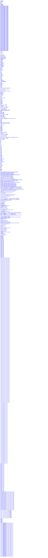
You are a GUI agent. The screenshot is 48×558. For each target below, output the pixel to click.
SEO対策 (1, 133)
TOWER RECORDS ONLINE (5, 217)
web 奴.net (2, 66)
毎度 (1, 111)
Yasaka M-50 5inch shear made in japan (6, 175)
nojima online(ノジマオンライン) (5, 200)
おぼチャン (2, 161)
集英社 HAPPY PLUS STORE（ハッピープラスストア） (10, 222)
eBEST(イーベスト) (3, 207)
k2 (0, 71)
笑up (1, 82)
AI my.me (2, 63)
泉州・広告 (2, 112)
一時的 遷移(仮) (3, 81)
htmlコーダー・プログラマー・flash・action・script (9, 137)
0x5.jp (1, 85)
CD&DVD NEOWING (4, 220)
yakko (1, 74)
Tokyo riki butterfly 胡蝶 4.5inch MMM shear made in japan (9, 174)
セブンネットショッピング (5, 196)
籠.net (1, 67)
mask (1, 79)
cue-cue (1, 165)
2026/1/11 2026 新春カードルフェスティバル (8, 118)
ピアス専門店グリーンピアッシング (6, 209)
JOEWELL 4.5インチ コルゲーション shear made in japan (9, 182)
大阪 (1, 98)
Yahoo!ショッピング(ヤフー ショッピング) (7, 191)
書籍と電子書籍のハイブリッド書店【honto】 (8, 213)
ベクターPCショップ (4, 210)
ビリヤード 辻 (2, 117)
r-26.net (1, 60)
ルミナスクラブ (3, 226)
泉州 (1, 99)
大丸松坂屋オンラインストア (5, 211)
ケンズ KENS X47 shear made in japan (6, 176)
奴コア (1, 69)
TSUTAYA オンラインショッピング (6, 192)
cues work (2, 80)
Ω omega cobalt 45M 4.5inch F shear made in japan (8, 185)
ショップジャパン (3, 234)
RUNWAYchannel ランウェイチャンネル (7, 491)
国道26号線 (2, 113)
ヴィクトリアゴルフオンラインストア (7, 195)
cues (1, 164)
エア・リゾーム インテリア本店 (6, 510)
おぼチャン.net (2, 56)
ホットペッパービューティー (5, 215)
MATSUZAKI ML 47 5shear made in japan (7, 173)
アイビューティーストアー (5, 257)
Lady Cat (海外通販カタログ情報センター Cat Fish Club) (9, 199)
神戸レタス (2, 468)
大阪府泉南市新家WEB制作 (5, 110)
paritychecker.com (3, 57)
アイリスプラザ (3, 193)
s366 (1, 73)
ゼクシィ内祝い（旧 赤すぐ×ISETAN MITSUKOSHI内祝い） (11, 212)
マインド (2, 53)
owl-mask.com (2, 55)
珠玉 (1, 70)
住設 (1, 51)
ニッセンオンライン (3, 197)
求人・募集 (2, 115)
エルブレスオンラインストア (5, 227)
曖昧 (1, 169)
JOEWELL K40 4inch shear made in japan (7, 181)
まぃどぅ (2, 54)
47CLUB (1, 225)
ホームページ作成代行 (4, 134)
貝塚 (1, 101)
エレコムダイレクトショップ (5, 221)
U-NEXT (1, 232)
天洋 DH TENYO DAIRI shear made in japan (7, 178)
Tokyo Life (2, 239)
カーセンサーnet (3, 201)
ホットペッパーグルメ (4, 208)
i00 (0, 163)
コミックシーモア (3, 229)
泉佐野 (1, 102)
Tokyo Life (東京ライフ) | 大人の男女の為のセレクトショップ (10, 214)
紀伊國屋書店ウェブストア (5, 205)
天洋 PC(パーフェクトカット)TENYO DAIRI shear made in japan (11, 179)
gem (1, 151)
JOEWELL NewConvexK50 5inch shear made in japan (9, 180)
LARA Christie (2, 233)
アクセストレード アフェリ (5, 87)
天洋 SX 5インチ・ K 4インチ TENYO (6, 177)
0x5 (1, 166)
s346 (1, 72)
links (1, 119)
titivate (1, 518)
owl (1, 77)
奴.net (1, 68)
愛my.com (2, 64)
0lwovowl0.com (2, 58)
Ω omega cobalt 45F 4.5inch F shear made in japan (8, 184)
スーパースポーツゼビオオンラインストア (7, 194)
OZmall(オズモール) (3, 206)
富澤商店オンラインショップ (5, 231)
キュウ (1, 52)
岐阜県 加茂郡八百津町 (4, 6)
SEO (1, 96)
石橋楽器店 (2, 203)
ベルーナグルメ (3, 224)
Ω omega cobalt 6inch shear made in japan (7, 172)
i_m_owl (1, 75)
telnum (1, 160)
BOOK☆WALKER (3, 228)
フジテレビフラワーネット (5, 223)
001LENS (2, 235)
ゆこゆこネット (3, 204)
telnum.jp (1, 59)
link (1, 2)
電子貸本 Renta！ (3, 218)
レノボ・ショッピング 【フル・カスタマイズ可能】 (9, 198)
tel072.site (2, 65)
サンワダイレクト (3, 230)
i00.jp (1, 84)
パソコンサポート (3, 135)
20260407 (2, 1)
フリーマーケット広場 (4, 114)
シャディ (2, 219)
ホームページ (2, 97)
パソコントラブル (3, 109)
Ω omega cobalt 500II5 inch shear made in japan (8, 183)
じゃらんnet (2, 202)
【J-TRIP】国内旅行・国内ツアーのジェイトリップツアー (10, 216)
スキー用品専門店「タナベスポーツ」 (7, 525)
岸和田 (1, 100)
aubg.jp (1, 83)
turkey (1, 78)
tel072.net (2, 62)
